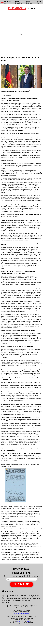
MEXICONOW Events (7, 2)
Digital (18, 2)
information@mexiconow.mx (21, 613)
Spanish (28, 621)
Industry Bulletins (29, 2)
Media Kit (39, 2)
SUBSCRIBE (21, 584)
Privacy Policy (21, 621)
